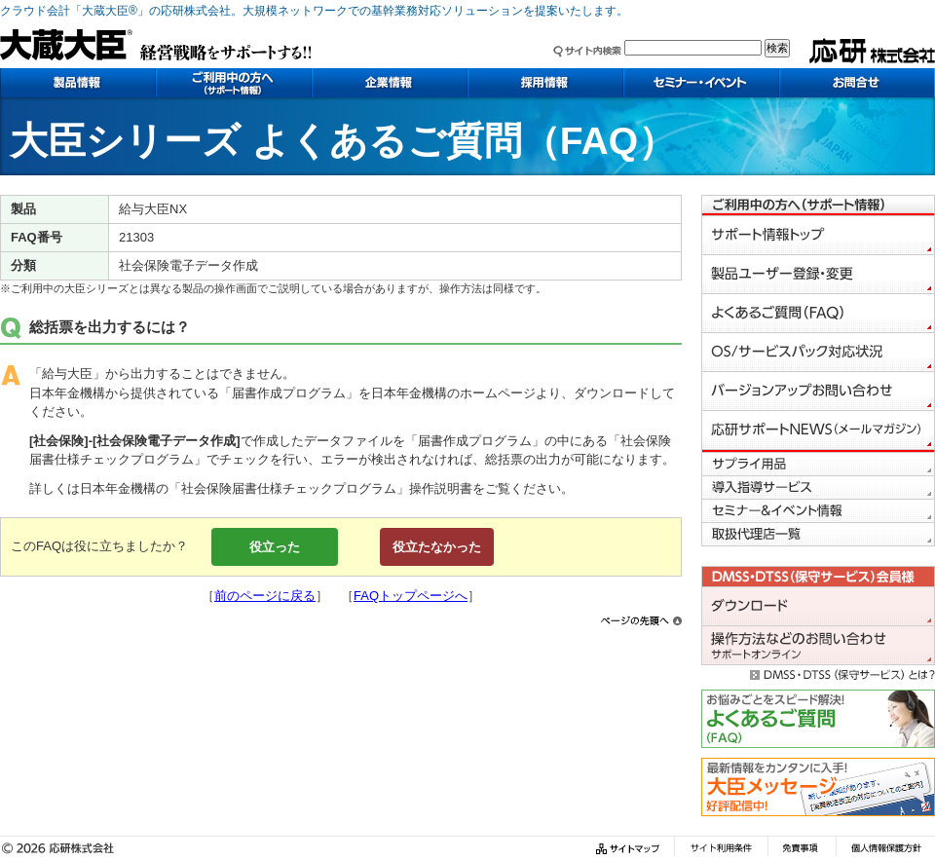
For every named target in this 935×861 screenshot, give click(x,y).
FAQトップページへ (411, 595)
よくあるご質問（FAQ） (818, 313)
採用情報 (545, 82)
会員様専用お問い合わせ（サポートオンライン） (818, 645)
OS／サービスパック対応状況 (818, 352)
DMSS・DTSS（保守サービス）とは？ (818, 672)
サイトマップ (630, 849)
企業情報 (390, 82)
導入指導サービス (818, 488)
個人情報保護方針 (885, 849)
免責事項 (801, 849)
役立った (274, 547)
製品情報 (78, 82)
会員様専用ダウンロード (818, 606)
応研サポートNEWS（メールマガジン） (818, 430)
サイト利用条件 (720, 849)
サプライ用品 (818, 464)
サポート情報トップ (818, 235)
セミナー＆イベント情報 (818, 511)
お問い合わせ (857, 82)
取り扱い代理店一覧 (818, 534)
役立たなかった (437, 547)
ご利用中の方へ (234, 82)
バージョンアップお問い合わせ (818, 391)
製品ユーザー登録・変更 (818, 274)
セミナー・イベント (701, 82)
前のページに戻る (265, 595)
